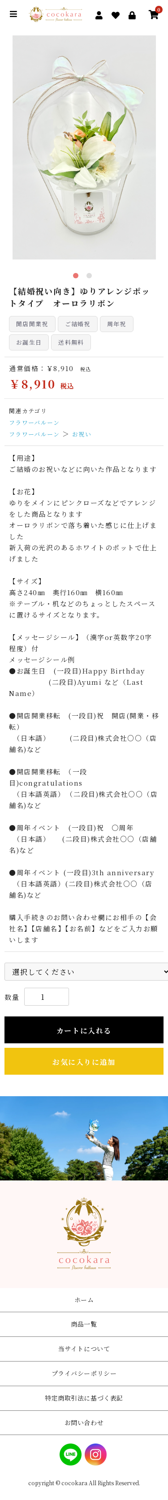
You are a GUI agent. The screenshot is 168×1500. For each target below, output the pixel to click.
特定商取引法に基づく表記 (84, 1397)
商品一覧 (84, 1323)
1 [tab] (77, 277)
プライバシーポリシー (84, 1373)
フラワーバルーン (34, 422)
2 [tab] (90, 277)
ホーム (84, 1299)
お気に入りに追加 (84, 1062)
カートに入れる (84, 1030)
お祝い (81, 434)
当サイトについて (84, 1348)
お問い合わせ (84, 1422)
